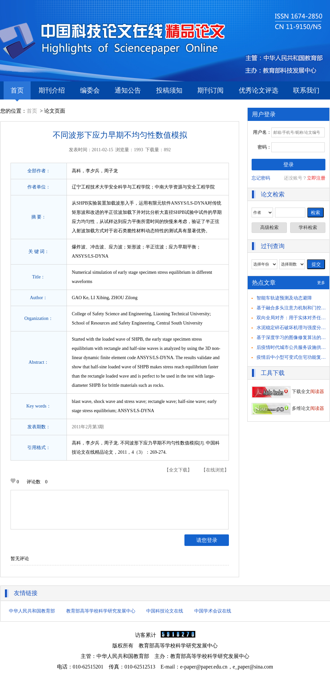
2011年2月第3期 (88, 426)
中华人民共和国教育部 (32, 611)
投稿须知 (169, 90)
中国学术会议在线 (212, 611)
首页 (17, 93)
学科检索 (308, 227)
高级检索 (269, 227)
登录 (288, 164)
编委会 (90, 90)
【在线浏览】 (215, 470)
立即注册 (316, 178)
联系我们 (306, 90)
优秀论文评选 (258, 90)
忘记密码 (261, 178)
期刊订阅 (210, 90)
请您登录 (206, 540)
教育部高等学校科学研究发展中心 (100, 611)
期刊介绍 (52, 90)
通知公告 (128, 90)
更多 (321, 282)
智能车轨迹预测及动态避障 (284, 298)
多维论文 (288, 408)
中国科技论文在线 (164, 611)
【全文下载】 (178, 470)
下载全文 (288, 391)
